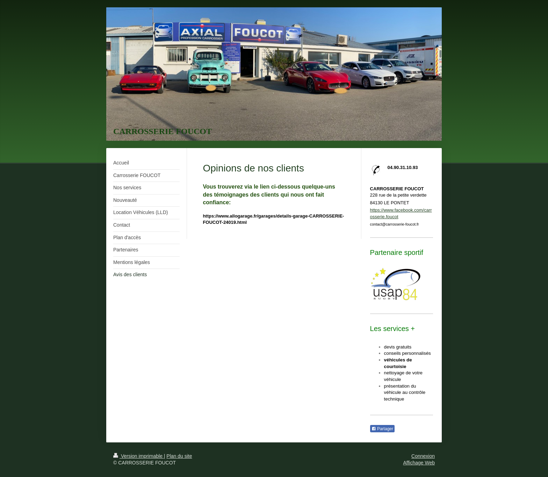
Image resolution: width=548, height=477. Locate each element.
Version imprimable (138, 456)
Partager (382, 428)
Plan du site (179, 456)
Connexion (423, 456)
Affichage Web (419, 462)
